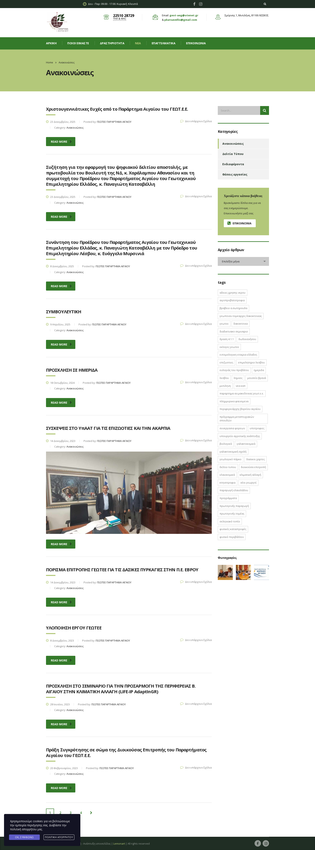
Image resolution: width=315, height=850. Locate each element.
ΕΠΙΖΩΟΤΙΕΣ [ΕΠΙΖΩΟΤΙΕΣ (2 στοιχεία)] (226, 362)
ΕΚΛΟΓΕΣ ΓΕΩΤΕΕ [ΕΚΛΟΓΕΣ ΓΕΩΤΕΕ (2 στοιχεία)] (229, 347)
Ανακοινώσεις (233, 143)
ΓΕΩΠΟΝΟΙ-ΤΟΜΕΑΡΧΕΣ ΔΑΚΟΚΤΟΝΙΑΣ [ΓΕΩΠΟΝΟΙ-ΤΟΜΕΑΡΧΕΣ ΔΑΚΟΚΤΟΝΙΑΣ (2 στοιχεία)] (241, 316)
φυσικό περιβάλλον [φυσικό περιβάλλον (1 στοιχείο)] (232, 537)
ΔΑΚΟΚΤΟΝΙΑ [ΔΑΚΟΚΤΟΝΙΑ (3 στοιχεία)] (240, 323)
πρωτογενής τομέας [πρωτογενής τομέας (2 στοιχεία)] (232, 513)
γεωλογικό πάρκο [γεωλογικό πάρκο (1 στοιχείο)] (230, 459)
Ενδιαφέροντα (233, 164)
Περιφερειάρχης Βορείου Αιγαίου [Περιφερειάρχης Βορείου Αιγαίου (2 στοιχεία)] (240, 409)
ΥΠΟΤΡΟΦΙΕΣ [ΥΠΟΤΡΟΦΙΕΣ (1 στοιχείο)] (257, 428)
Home (49, 62)
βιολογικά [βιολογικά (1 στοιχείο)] (226, 444)
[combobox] (243, 261)
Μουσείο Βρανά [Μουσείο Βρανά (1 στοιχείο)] (256, 378)
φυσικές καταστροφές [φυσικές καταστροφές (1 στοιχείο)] (233, 529)
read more (61, 141)
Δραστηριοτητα (112, 43)
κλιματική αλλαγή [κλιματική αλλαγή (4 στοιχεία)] (250, 475)
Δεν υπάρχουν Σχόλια (196, 121)
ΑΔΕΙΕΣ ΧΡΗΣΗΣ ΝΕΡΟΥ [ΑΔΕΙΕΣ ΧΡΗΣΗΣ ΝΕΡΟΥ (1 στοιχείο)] (232, 292)
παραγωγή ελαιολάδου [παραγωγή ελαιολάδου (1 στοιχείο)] (234, 490)
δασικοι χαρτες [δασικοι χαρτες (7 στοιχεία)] (255, 459)
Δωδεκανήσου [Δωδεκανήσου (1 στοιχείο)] (247, 339)
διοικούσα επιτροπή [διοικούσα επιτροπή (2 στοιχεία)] (253, 467)
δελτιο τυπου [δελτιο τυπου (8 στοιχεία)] (228, 467)
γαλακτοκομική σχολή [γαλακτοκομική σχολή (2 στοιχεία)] (233, 451)
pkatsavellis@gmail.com (180, 20)
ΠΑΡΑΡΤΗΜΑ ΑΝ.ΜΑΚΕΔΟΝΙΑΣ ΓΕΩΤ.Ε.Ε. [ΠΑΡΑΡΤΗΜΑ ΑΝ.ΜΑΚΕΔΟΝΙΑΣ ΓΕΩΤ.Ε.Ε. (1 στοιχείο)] (242, 393)
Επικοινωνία (196, 43)
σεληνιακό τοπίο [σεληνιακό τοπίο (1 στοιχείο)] (230, 521)
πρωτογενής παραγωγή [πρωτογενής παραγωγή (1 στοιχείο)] (234, 506)
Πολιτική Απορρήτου (59, 837)
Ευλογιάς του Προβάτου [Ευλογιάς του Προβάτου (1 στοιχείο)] (234, 370)
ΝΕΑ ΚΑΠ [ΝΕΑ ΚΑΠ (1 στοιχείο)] (240, 386)
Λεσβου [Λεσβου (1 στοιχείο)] (224, 378)
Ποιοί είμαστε (78, 43)
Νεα (138, 43)
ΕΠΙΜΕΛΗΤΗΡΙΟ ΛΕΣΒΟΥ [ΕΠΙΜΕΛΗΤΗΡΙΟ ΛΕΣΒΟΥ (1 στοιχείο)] (251, 362)
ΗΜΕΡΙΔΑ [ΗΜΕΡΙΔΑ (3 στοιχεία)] (259, 370)
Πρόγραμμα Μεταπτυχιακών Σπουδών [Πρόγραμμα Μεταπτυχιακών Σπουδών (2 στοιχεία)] (237, 418)
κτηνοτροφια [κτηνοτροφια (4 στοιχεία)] (227, 482)
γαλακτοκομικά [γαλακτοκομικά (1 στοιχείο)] (246, 444)
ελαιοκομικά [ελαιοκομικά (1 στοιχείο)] (227, 475)
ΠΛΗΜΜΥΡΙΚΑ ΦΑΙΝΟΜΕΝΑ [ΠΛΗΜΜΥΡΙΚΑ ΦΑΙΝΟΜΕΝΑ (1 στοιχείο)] (234, 401)
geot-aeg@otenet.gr (184, 15)
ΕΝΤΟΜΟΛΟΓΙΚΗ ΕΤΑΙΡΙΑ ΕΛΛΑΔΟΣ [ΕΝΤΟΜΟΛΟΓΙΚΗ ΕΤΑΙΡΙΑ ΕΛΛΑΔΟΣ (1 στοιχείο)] (238, 354)
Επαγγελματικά (163, 43)
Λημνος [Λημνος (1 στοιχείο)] (238, 378)
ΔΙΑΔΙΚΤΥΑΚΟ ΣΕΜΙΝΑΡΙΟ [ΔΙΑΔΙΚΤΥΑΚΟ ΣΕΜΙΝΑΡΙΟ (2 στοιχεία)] (234, 331)
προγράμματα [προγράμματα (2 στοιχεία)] (228, 498)
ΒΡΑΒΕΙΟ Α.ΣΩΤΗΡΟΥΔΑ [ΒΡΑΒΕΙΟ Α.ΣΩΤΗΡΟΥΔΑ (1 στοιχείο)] (233, 308)
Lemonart (119, 843)
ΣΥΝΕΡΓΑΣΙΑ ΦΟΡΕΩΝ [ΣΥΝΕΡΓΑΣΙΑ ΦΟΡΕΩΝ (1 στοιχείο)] (232, 428)
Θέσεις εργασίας (234, 174)
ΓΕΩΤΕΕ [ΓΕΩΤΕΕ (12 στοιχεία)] (224, 323)
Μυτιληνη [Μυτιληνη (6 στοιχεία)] (225, 386)
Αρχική (51, 43)
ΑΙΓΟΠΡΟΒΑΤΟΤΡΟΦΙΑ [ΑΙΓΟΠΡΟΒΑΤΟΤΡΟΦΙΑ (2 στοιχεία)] (232, 300)
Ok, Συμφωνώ (24, 837)
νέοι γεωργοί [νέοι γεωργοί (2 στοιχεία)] (248, 482)
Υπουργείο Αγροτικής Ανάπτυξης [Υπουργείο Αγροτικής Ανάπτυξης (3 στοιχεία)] (240, 436)
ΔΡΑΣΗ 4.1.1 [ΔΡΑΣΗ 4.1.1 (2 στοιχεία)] (227, 339)
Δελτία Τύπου (232, 154)
